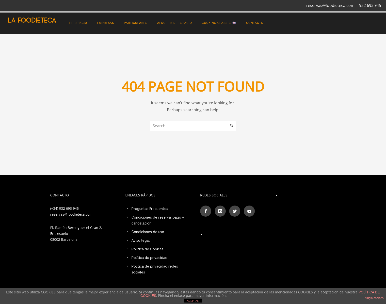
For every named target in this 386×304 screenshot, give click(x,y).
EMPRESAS (105, 23)
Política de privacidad (149, 258)
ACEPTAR (193, 300)
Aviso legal (140, 240)
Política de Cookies (147, 249)
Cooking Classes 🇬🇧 (219, 23)
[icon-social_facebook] (207, 211)
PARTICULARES (135, 23)
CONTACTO (254, 23)
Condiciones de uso (147, 232)
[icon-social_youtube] (249, 211)
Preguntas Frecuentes (149, 209)
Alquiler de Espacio (174, 23)
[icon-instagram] (221, 211)
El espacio (78, 23)
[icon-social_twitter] (236, 211)
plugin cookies (374, 298)
